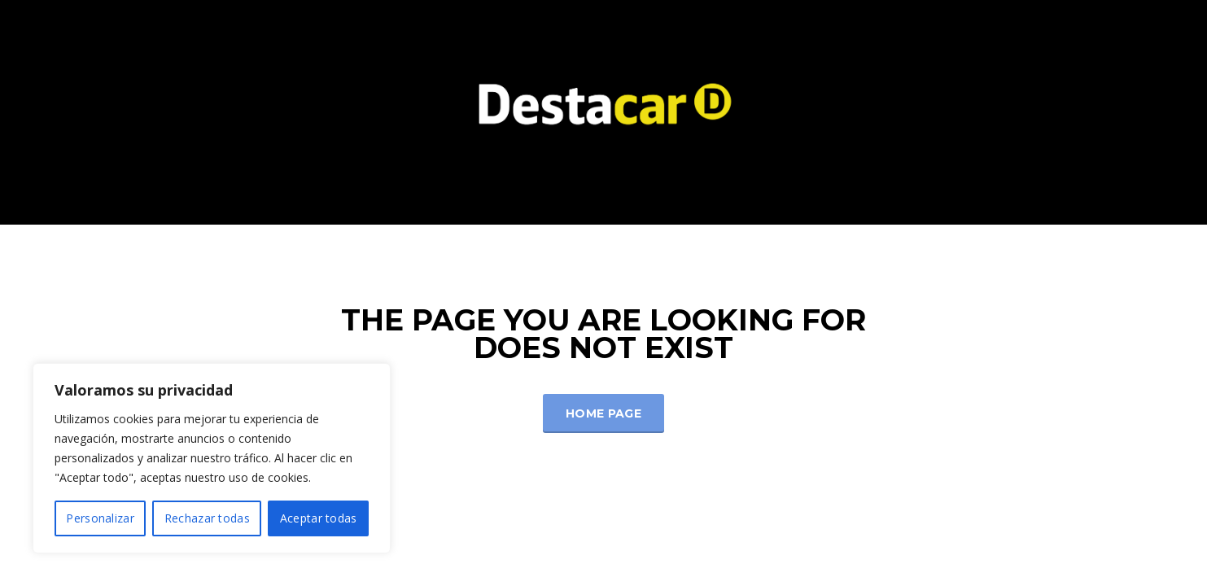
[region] (212, 458)
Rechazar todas (207, 518)
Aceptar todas (318, 518)
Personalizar (100, 518)
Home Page (603, 413)
